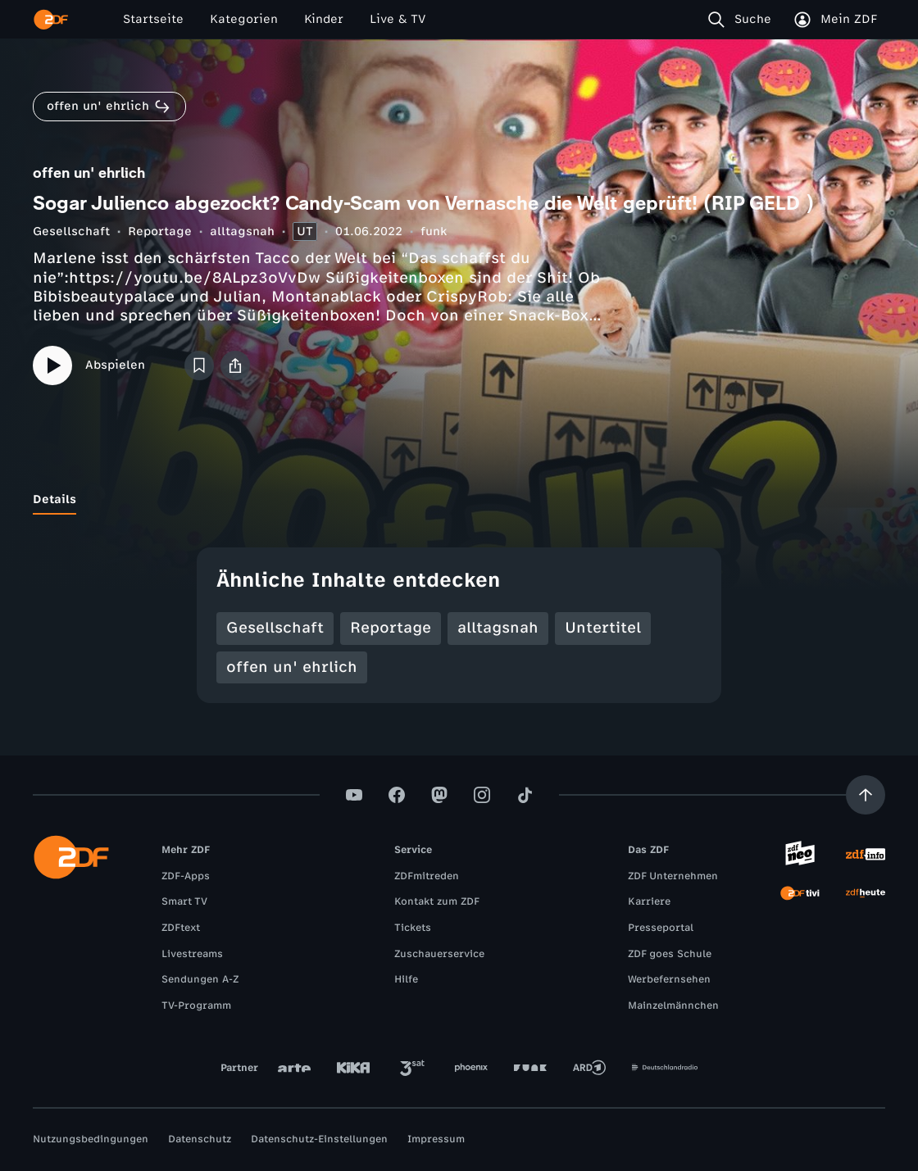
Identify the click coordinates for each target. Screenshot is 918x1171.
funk (433, 231)
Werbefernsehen (669, 979)
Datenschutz (199, 1139)
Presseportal (660, 927)
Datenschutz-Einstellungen (319, 1139)
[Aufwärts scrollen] (865, 795)
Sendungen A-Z (200, 979)
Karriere (649, 901)
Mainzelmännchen (673, 1005)
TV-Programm (196, 1005)
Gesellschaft (71, 231)
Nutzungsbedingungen (90, 1139)
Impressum (436, 1139)
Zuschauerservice (439, 954)
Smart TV (184, 901)
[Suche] (743, 20)
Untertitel (603, 628)
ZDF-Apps (185, 876)
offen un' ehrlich (291, 667)
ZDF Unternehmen (673, 876)
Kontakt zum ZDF (436, 901)
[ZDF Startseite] (51, 19)
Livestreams (192, 954)
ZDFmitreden (426, 876)
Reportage (160, 231)
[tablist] (459, 500)
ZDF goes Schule (669, 954)
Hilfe (406, 979)
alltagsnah (242, 231)
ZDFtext (180, 927)
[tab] (54, 500)
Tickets (412, 927)
